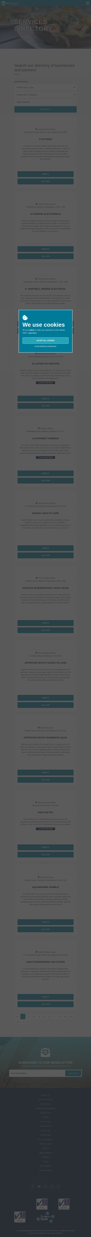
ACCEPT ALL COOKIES (46, 340)
